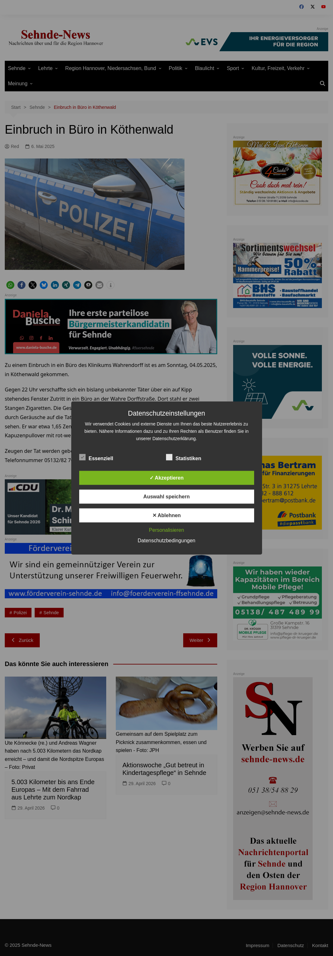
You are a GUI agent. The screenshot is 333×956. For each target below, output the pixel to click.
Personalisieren (166, 530)
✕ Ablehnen (166, 515)
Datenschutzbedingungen (166, 540)
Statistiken (183, 457)
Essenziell (96, 457)
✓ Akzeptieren (166, 478)
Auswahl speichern (166, 496)
